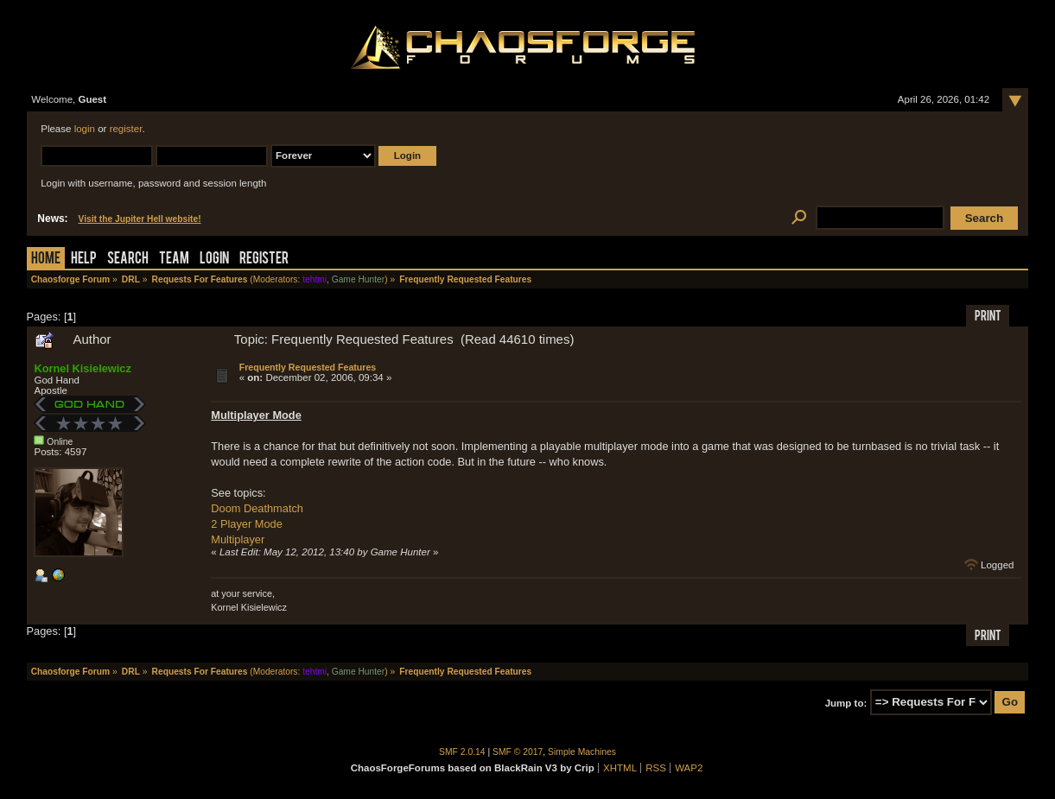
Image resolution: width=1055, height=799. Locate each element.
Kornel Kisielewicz (82, 368)
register (126, 129)
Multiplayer (237, 539)
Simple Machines (582, 752)
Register (264, 259)
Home (45, 259)
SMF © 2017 (518, 752)
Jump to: (846, 702)
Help (84, 259)
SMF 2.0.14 (462, 752)
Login (214, 259)
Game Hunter (358, 279)
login (84, 129)
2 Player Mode (247, 523)
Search (128, 259)
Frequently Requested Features (308, 367)
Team (174, 259)
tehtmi (314, 279)
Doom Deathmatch (257, 508)
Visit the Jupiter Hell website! (140, 219)
